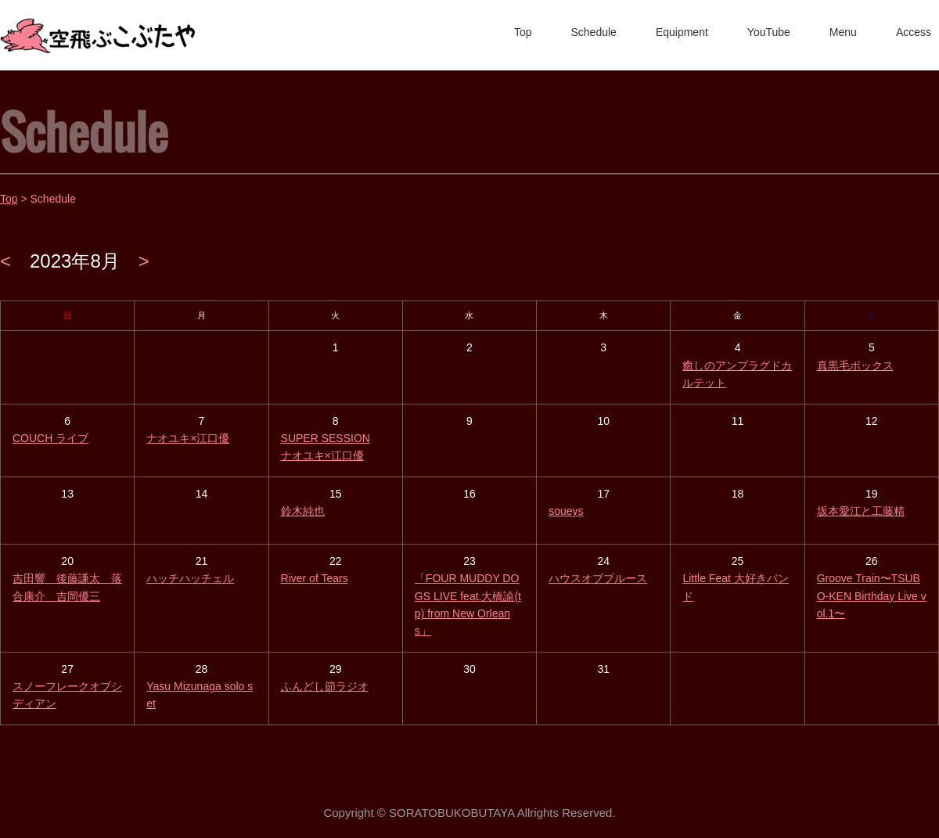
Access (913, 32)
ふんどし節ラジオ (325, 686)
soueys (566, 511)
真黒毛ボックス (855, 365)
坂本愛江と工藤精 (861, 511)
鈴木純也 (303, 511)
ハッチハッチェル (190, 578)
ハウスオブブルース (598, 578)
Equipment (682, 32)
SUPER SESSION (325, 438)
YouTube (768, 32)
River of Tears (314, 578)
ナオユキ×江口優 (187, 438)
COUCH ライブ (50, 438)
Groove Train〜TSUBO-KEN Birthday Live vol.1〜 (871, 596)
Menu (843, 32)
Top (523, 32)
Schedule (594, 32)
